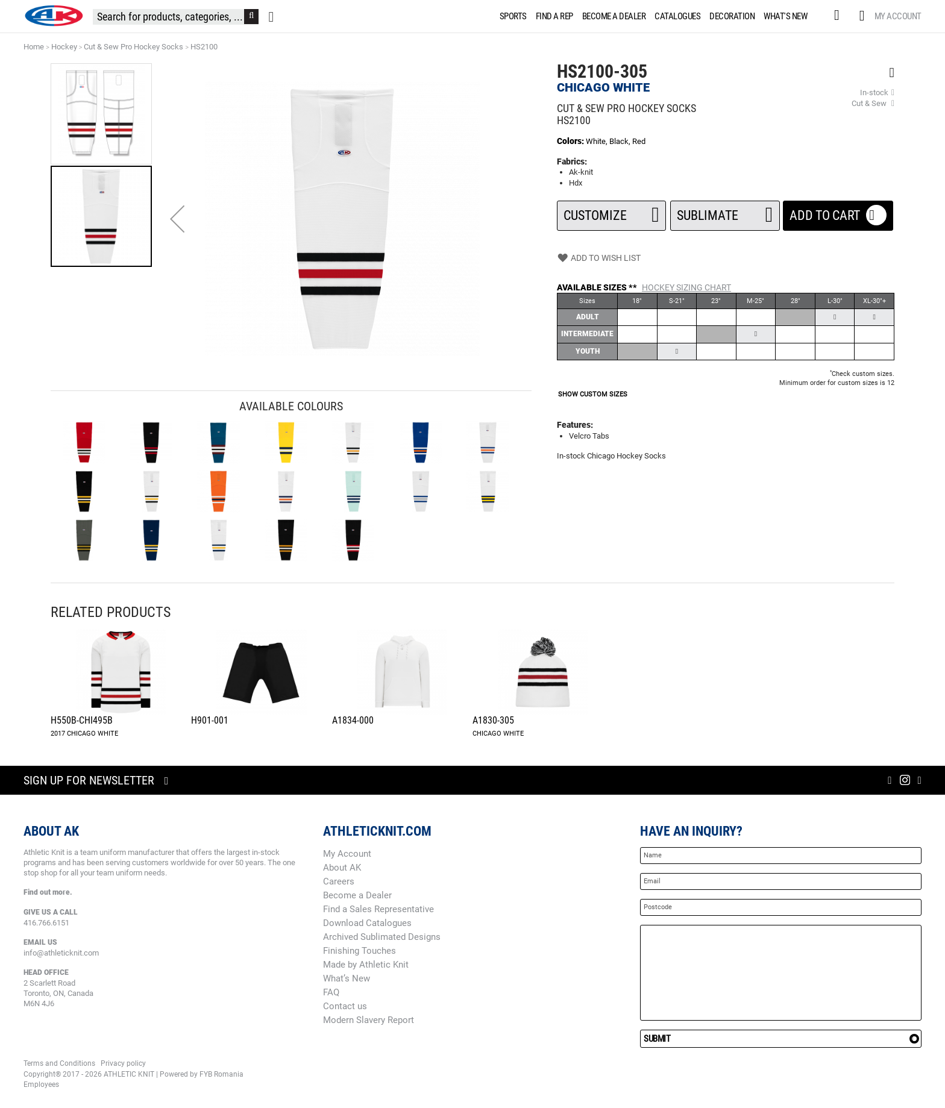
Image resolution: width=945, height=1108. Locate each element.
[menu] (656, 16)
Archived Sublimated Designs (382, 936)
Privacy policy (123, 1063)
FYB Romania (221, 1074)
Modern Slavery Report (368, 1020)
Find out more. (48, 892)
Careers (338, 881)
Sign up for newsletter (89, 780)
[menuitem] (511, 16)
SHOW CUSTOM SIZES (592, 394)
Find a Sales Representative (378, 909)
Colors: (571, 141)
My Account (897, 16)
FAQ (331, 992)
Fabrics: (572, 161)
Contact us (345, 1006)
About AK (342, 867)
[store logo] (54, 15)
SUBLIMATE (724, 212)
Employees (41, 1084)
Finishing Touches (359, 950)
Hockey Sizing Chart (686, 287)
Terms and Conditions (59, 1063)
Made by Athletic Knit (366, 964)
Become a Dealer (357, 895)
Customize (611, 212)
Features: (575, 425)
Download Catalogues (367, 923)
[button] (177, 218)
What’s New (346, 978)
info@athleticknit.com (61, 952)
